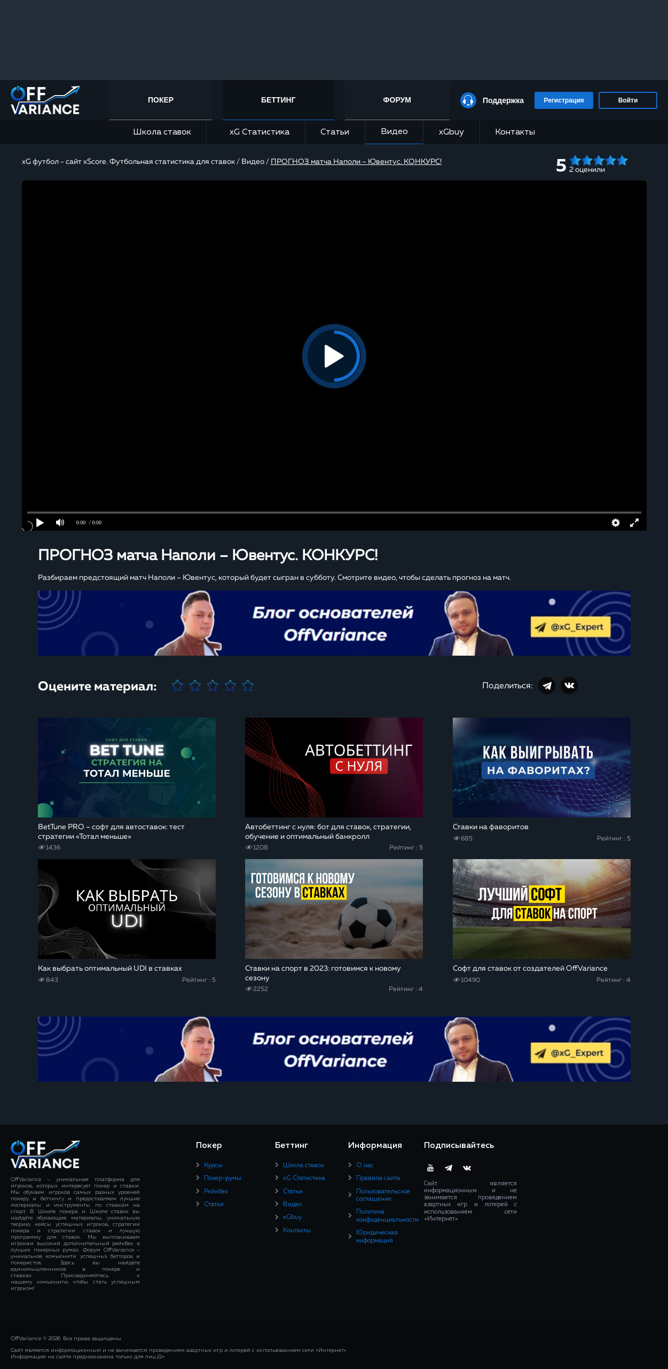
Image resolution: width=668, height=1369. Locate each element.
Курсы (213, 1165)
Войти (628, 100)
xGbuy (451, 132)
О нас (365, 1165)
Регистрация (564, 100)
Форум (397, 100)
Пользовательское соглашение (383, 1195)
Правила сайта (378, 1178)
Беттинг (278, 100)
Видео (394, 132)
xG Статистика (255, 132)
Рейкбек (216, 1192)
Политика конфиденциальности (387, 1216)
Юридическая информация (377, 1237)
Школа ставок (162, 132)
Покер (161, 100)
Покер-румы (222, 1178)
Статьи (334, 132)
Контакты (515, 132)
